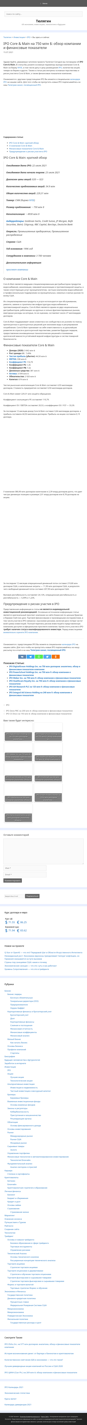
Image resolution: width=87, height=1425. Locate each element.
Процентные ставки (19, 1302)
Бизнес (8, 990)
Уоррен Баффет (17, 1008)
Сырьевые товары (15, 1146)
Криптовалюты (11, 1177)
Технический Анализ (17, 1253)
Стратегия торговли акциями (24, 1267)
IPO (60, 67)
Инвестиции (10, 1067)
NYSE (20, 67)
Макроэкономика (15, 1308)
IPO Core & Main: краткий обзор (24, 143)
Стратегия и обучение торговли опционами (30, 1274)
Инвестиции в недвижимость (24, 1087)
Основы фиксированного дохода (25, 1125)
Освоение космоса (13, 1219)
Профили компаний (16, 1049)
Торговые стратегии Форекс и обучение (28, 1288)
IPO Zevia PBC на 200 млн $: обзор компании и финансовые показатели (39, 710)
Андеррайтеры (15, 221)
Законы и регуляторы (17, 1108)
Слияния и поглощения (21, 1025)
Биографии (10, 1056)
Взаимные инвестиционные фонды (23, 1101)
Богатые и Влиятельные (21, 997)
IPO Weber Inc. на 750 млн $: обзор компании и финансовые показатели (45, 678)
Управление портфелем (18, 1153)
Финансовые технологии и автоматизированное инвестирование (38, 1156)
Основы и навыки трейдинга (20, 1239)
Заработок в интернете (15, 1063)
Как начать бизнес (18, 1042)
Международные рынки (21, 1136)
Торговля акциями (16, 1263)
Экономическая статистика (17, 1393)
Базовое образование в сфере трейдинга (29, 1243)
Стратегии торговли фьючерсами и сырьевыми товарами (37, 1281)
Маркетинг (10, 1215)
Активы (13, 373)
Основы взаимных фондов (22, 1104)
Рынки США (15, 1139)
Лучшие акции (17, 1077)
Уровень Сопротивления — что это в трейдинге (27, 969)
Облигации (12, 1122)
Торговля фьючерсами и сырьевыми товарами (29, 1277)
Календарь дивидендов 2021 (18, 1404)
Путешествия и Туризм (15, 1222)
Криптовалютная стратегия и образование (27, 1187)
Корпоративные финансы (22, 1022)
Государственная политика (20, 1295)
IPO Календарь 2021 (14, 1387)
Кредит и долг (14, 1201)
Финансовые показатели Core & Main (26, 148)
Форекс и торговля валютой (20, 1284)
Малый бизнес (14, 1039)
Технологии (10, 1232)
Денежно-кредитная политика (21, 1298)
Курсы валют (11, 1398)
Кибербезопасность (19, 1111)
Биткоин (11, 1181)
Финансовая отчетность (21, 1028)
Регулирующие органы (21, 1118)
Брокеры (11, 1094)
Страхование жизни (19, 1212)
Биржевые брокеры (19, 1098)
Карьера (8, 1170)
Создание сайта (12, 1229)
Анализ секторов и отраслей (23, 1167)
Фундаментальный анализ (19, 1163)
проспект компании (17, 269)
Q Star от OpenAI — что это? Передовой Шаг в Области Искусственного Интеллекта (43, 952)
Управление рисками (20, 1250)
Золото (13, 1149)
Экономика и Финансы (15, 1291)
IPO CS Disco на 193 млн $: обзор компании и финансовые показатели (38, 713)
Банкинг (11, 1194)
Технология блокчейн (20, 1160)
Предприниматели (19, 1004)
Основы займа (14, 1205)
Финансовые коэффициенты (23, 1032)
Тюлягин (43, 21)
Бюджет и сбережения (17, 1198)
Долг (12, 1018)
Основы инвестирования (19, 1129)
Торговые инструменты (21, 1246)
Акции (10, 1073)
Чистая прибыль (17, 356)
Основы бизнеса (15, 1046)
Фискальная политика (17, 1319)
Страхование (13, 1208)
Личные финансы (13, 1191)
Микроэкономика (15, 1312)
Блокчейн (12, 1184)
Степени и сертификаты (18, 1174)
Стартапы (14, 1053)
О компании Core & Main (20, 145)
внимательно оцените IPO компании (20, 632)
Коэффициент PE (17, 362)
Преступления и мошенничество (25, 1115)
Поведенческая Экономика (20, 1315)
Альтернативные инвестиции (21, 1084)
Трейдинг (9, 1236)
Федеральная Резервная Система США (28, 1305)
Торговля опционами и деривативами (25, 1270)
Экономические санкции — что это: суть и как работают (31, 965)
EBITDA (12, 359)
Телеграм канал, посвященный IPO (24, 85)
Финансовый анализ (19, 1035)
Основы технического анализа (24, 1257)
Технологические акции (21, 1080)
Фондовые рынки (18, 1143)
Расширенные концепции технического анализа (32, 1260)
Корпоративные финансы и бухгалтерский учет (29, 1011)
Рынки (10, 1132)
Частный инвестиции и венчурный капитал (30, 1091)
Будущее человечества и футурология (22, 1060)
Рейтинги (9, 1226)
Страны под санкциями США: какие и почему (26, 962)
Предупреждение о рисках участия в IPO (28, 151)
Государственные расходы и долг (25, 1322)
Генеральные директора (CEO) (24, 1001)
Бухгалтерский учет (19, 1015)
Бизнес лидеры (14, 994)
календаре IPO (68, 644)
